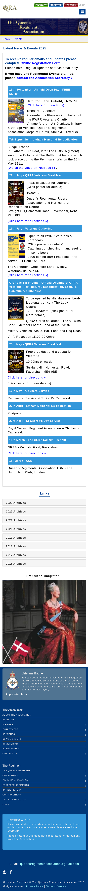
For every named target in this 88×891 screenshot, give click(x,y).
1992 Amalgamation (14, 799)
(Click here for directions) (45, 105)
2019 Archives (16, 537)
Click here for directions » (27, 377)
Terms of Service (56, 886)
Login (82, 5)
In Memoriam (10, 744)
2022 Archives (16, 511)
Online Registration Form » (42, 63)
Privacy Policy (34, 886)
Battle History (12, 790)
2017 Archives (16, 555)
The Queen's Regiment (16, 770)
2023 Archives (16, 503)
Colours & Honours (15, 780)
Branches (8, 734)
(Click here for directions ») (28, 221)
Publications (10, 749)
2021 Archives (16, 520)
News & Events (13, 39)
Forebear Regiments (15, 785)
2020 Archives (16, 529)
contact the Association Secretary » (44, 78)
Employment (10, 729)
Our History (10, 775)
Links (5, 804)
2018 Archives (16, 546)
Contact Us (9, 753)
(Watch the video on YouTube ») (31, 167)
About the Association (16, 715)
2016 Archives (16, 563)
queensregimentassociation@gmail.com (49, 864)
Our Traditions (12, 795)
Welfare (7, 724)
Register (8, 720)
